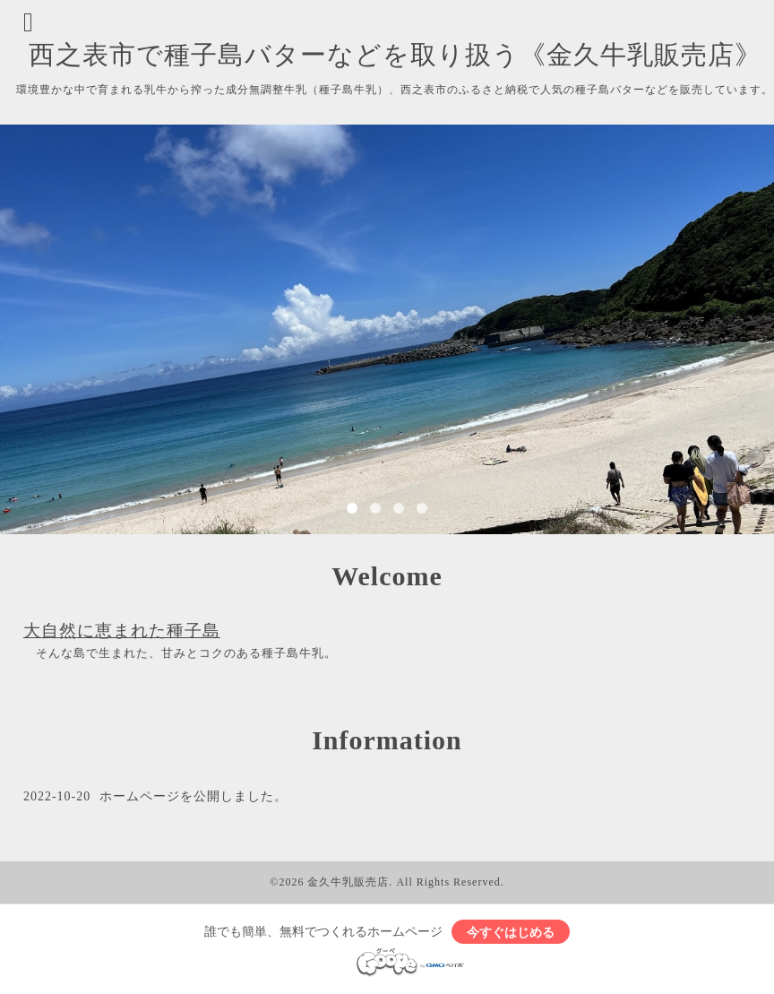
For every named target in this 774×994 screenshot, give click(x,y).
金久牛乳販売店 (348, 882)
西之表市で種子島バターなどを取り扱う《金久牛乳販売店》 (395, 54)
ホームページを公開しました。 (193, 796)
